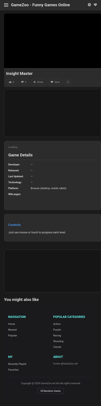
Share (38, 82)
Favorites (13, 369)
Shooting (58, 341)
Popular (12, 335)
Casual (57, 346)
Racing (57, 335)
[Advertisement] (52, 113)
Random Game (50, 391)
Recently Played (17, 364)
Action (57, 324)
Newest (12, 329)
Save (55, 82)
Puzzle (57, 329)
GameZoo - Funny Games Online (40, 5)
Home (11, 324)
